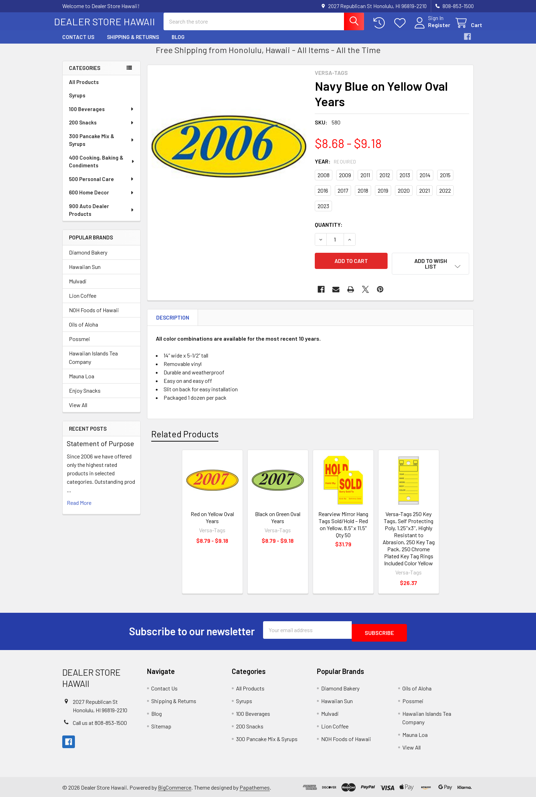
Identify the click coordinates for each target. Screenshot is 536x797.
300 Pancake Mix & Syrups (102, 146)
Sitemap (161, 725)
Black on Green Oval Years (277, 519)
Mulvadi (78, 287)
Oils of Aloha (83, 330)
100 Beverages (101, 115)
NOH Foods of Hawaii (94, 316)
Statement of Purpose (100, 449)
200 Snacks (101, 129)
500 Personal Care (101, 185)
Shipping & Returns (133, 43)
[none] (229, 153)
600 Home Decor (101, 198)
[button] (430, 270)
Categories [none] (84, 74)
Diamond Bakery (88, 258)
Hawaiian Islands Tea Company (93, 363)
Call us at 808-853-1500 (100, 721)
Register (431, 29)
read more (79, 509)
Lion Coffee (82, 301)
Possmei (79, 345)
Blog (178, 43)
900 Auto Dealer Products (102, 216)
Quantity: (329, 230)
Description (172, 319)
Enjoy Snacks (85, 396)
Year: (335, 167)
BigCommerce (174, 786)
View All (78, 411)
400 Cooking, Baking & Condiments (102, 168)
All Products (84, 88)
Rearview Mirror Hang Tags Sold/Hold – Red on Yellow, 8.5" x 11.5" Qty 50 (343, 526)
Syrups (77, 101)
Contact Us (78, 43)
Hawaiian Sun (85, 273)
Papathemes (255, 786)
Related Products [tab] (184, 436)
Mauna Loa (81, 382)
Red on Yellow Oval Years (212, 519)
